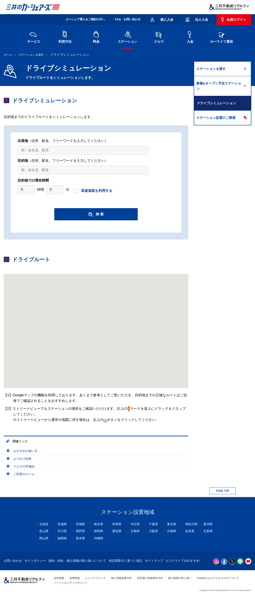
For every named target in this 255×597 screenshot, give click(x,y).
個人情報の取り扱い (180, 578)
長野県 (80, 531)
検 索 (96, 214)
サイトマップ (154, 560)
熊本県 (80, 538)
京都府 (135, 531)
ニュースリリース (95, 578)
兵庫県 (171, 531)
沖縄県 (98, 538)
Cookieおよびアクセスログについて (218, 578)
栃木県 (98, 524)
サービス (33, 36)
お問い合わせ (13, 560)
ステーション (127, 36)
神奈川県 (191, 524)
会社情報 (59, 578)
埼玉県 (135, 524)
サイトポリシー (35, 560)
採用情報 (74, 578)
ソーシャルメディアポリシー (71, 582)
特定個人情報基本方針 (150, 578)
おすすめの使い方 (25, 451)
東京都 (171, 524)
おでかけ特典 (22, 458)
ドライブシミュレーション (216, 103)
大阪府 (153, 531)
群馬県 (116, 524)
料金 (96, 36)
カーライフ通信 (221, 36)
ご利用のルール (24, 474)
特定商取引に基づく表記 (125, 560)
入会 (190, 36)
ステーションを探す (31, 54)
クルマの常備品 (24, 466)
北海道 (43, 524)
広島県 (208, 531)
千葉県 (153, 524)
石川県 (62, 531)
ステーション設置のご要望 (215, 118)
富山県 (43, 531)
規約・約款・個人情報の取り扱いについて (77, 560)
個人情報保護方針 (121, 578)
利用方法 (64, 36)
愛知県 (116, 531)
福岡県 (62, 538)
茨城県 (80, 524)
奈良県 (189, 531)
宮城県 (62, 524)
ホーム (8, 54)
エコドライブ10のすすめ (182, 560)
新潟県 (208, 524)
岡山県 (43, 538)
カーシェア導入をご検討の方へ (85, 19)
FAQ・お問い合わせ (128, 19)
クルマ (158, 36)
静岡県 (98, 531)
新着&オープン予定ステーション (218, 85)
